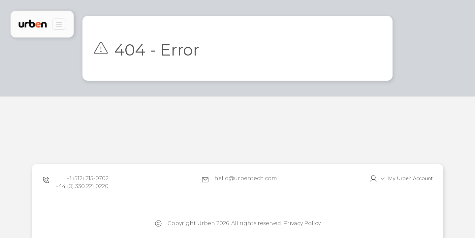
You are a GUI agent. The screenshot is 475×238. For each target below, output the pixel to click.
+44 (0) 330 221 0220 (82, 186)
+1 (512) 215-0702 (88, 178)
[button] (401, 178)
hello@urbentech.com (245, 178)
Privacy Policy (302, 223)
